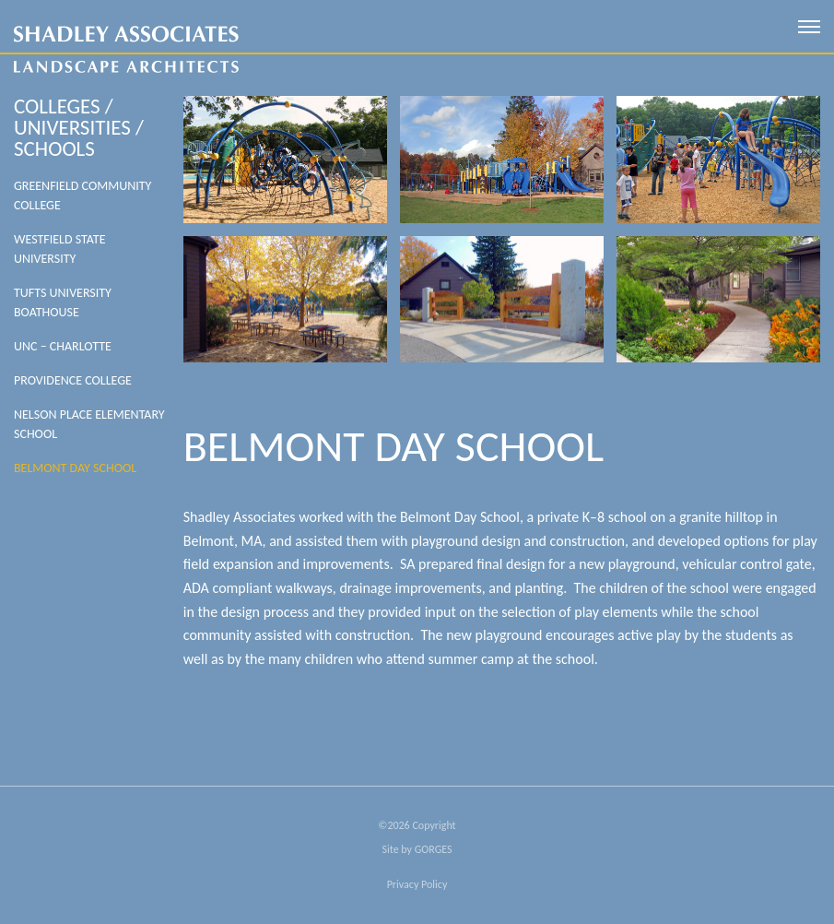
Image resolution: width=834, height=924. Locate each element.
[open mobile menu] (809, 27)
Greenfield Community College (82, 195)
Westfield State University (60, 249)
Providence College (73, 380)
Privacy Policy (417, 884)
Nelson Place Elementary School (89, 424)
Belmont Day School (75, 468)
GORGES (433, 849)
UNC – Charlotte (63, 346)
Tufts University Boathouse (63, 302)
